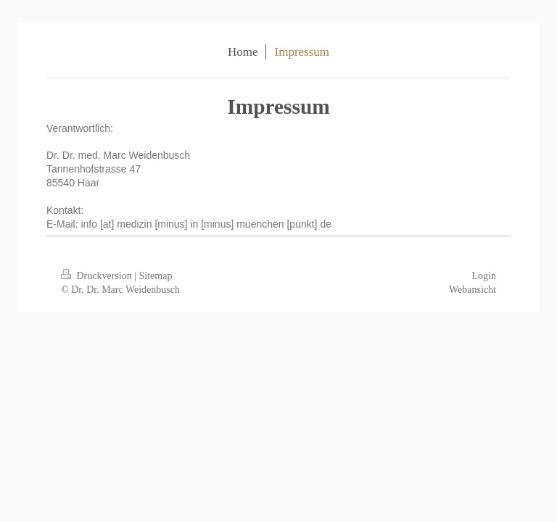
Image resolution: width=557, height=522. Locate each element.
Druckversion (97, 275)
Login (484, 275)
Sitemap (156, 275)
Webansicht (472, 289)
